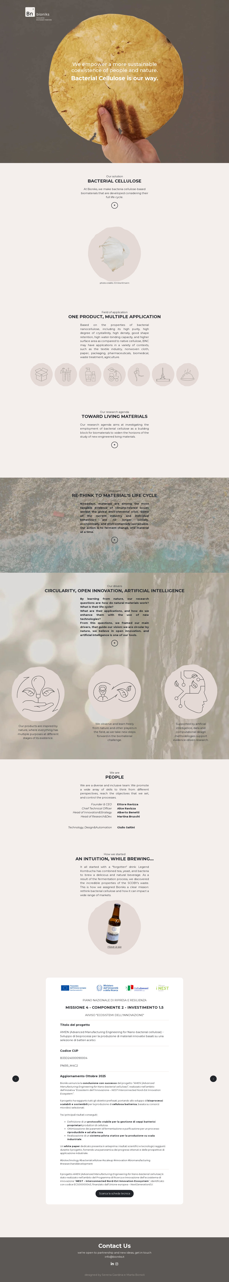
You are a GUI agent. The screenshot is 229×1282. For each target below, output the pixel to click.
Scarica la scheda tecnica (114, 1193)
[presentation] (15, 1079)
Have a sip (114, 946)
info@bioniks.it (114, 1256)
